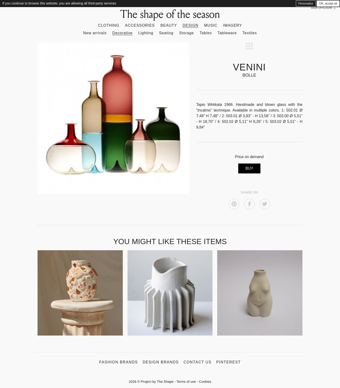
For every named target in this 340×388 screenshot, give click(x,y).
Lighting (145, 33)
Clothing (108, 25)
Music (210, 25)
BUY (249, 168)
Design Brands (161, 362)
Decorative (122, 33)
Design (190, 25)
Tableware (227, 33)
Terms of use (186, 382)
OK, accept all (328, 3)
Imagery (232, 25)
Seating (166, 33)
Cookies (205, 382)
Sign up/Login (321, 7)
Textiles (249, 33)
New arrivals (95, 33)
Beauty (169, 25)
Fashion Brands (118, 362)
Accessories (140, 25)
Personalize (305, 3)
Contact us (197, 362)
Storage (186, 33)
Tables (206, 33)
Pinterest (228, 362)
